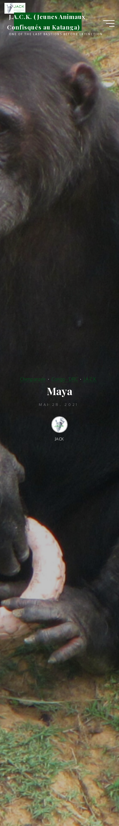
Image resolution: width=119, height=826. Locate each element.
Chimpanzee (33, 379)
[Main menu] (109, 23)
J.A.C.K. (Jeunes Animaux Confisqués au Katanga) (46, 21)
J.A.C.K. (90, 379)
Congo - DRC (64, 379)
